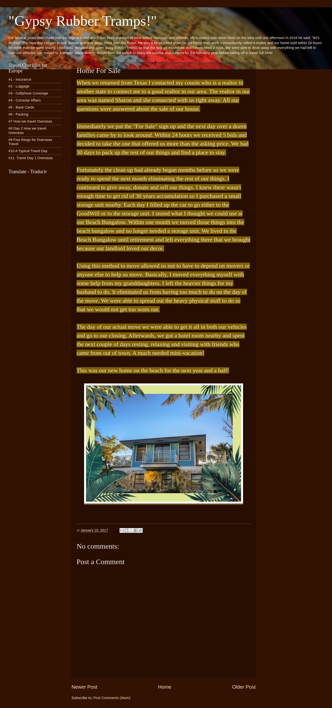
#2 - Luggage (19, 86)
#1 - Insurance (19, 79)
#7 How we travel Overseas (30, 121)
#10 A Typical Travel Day (27, 151)
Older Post (244, 687)
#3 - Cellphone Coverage (28, 93)
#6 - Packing (18, 114)
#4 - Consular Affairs (24, 100)
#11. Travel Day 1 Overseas (30, 158)
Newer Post (84, 687)
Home (164, 687)
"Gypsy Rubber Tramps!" (82, 21)
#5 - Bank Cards (21, 107)
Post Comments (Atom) (111, 698)
